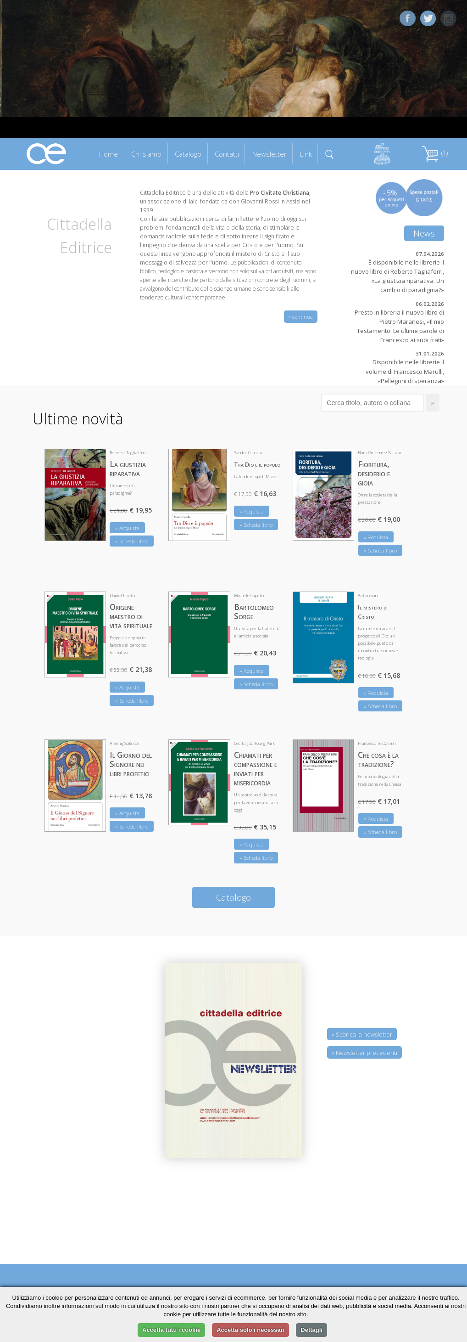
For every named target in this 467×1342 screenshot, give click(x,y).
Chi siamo (146, 153)
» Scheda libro (131, 541)
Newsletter (269, 153)
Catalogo (188, 153)
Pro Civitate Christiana (279, 193)
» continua (301, 316)
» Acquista (127, 527)
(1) (435, 153)
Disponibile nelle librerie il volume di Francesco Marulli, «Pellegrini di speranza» (405, 371)
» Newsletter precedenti (364, 1053)
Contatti (227, 153)
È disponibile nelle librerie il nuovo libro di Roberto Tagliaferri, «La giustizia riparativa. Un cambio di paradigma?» (397, 276)
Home (108, 153)
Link (306, 153)
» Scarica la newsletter (362, 1034)
